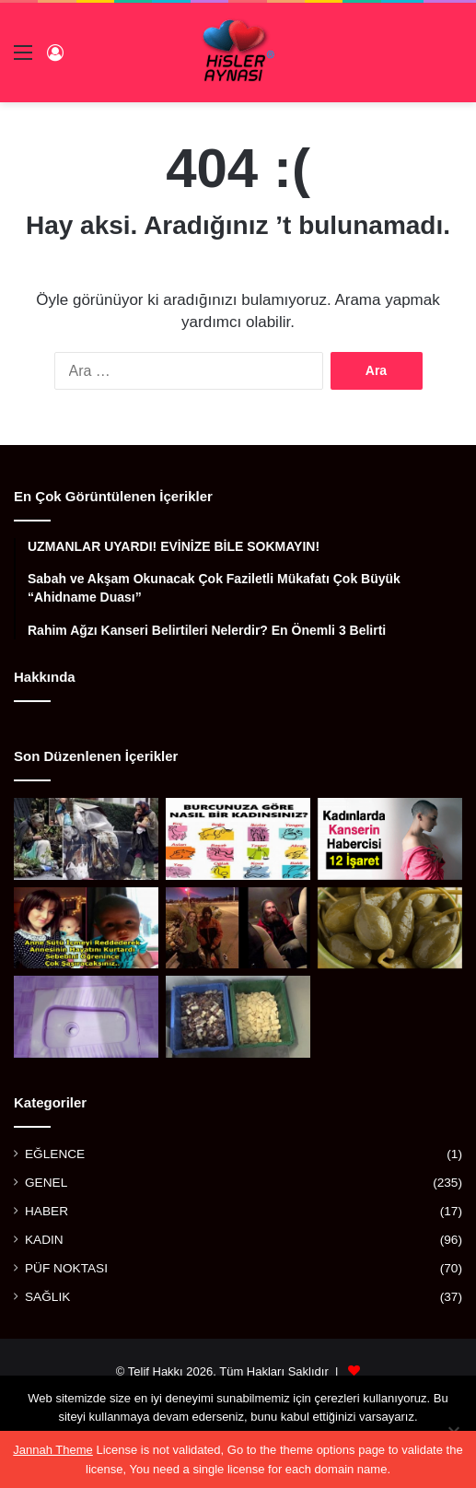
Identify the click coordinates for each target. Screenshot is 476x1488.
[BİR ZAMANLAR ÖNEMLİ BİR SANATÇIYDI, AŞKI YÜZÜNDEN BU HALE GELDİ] (86, 839)
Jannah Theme (53, 1450)
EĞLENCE (55, 1154)
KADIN (44, 1240)
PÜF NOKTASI (66, 1268)
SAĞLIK (47, 1297)
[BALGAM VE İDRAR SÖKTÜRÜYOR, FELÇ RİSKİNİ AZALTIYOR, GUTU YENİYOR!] (390, 928)
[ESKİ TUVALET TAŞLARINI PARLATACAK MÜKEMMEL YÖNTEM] (86, 1017)
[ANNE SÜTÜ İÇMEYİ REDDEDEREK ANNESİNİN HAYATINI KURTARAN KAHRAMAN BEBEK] (86, 928)
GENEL (46, 1182)
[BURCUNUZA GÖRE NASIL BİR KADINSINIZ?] (238, 839)
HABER (46, 1211)
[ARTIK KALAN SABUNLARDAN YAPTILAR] (238, 1017)
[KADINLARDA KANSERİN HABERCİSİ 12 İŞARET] (390, 839)
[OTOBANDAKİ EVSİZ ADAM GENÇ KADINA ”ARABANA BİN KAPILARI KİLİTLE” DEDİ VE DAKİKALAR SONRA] (238, 928)
